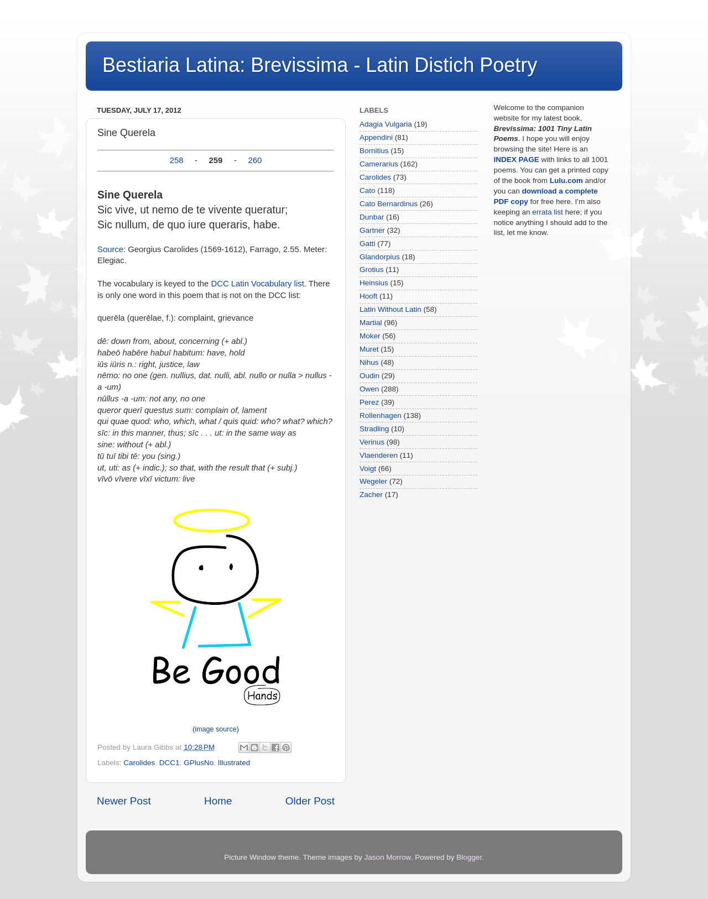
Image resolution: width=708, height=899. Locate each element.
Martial (371, 322)
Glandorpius (380, 257)
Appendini (376, 137)
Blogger (469, 857)
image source (216, 729)
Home (218, 801)
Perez (369, 402)
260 (255, 160)
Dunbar (372, 217)
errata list (547, 212)
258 (177, 160)
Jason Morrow (388, 857)
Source (110, 249)
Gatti (368, 243)
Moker (370, 336)
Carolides (139, 763)
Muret (369, 349)
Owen (369, 389)
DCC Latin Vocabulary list (257, 283)
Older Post (310, 801)
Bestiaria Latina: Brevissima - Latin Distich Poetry (319, 65)
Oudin (369, 376)
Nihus (369, 362)
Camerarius (379, 164)
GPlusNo (199, 763)
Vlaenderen (379, 455)
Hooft (368, 296)
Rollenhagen (381, 415)
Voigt (368, 468)
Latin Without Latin (390, 309)
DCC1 (169, 763)
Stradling (374, 429)
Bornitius (374, 151)
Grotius (372, 269)
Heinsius (374, 283)
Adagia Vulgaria (386, 124)
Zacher (371, 494)
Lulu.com (566, 180)
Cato (368, 190)
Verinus (372, 442)
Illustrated (234, 763)
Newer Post (124, 801)
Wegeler (373, 481)
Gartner (372, 230)
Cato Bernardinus (389, 204)
